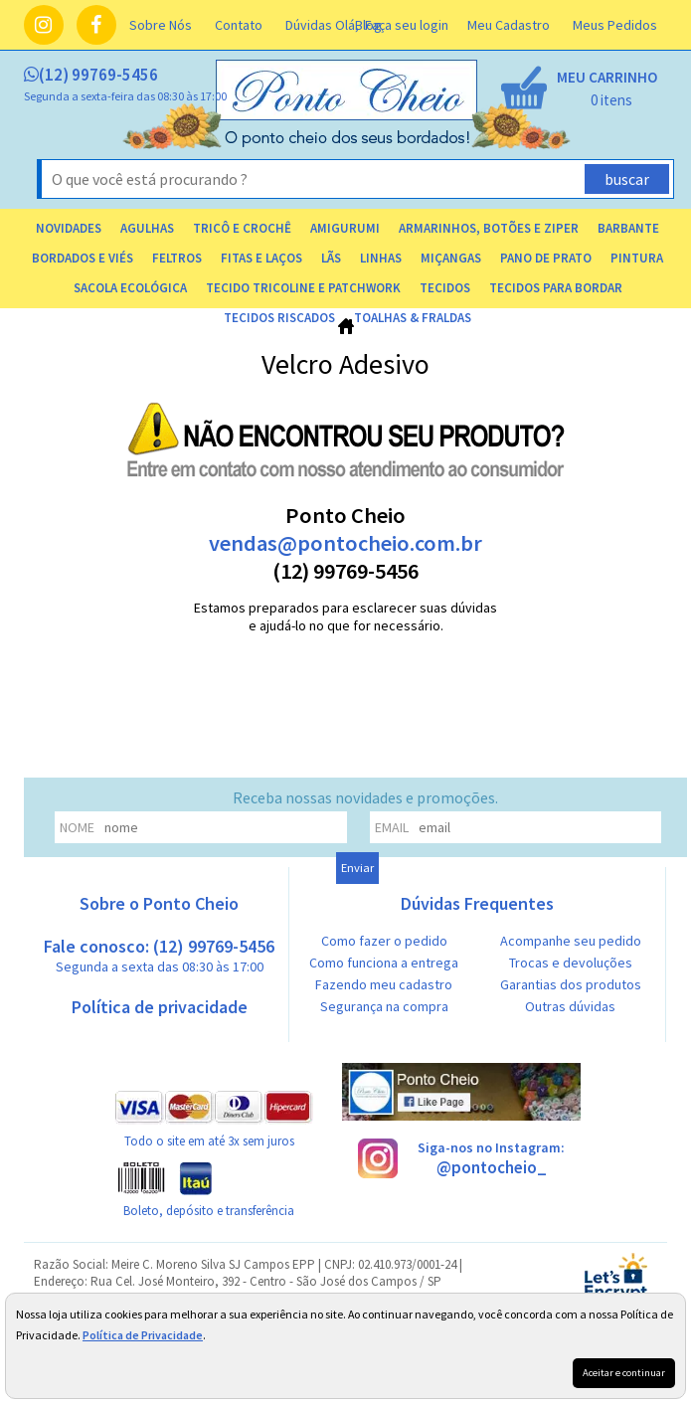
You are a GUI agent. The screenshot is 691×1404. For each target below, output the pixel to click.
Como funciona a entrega (383, 962)
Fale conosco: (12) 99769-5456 (159, 955)
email (392, 827)
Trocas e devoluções (570, 962)
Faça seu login (406, 25)
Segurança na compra (384, 1006)
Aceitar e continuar (624, 1372)
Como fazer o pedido (384, 941)
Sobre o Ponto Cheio (159, 903)
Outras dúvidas (570, 1006)
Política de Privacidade (143, 1334)
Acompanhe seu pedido (570, 941)
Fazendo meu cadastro (383, 984)
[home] (348, 142)
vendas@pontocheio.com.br (345, 543)
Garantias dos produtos (570, 984)
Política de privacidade (160, 1006)
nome (77, 827)
